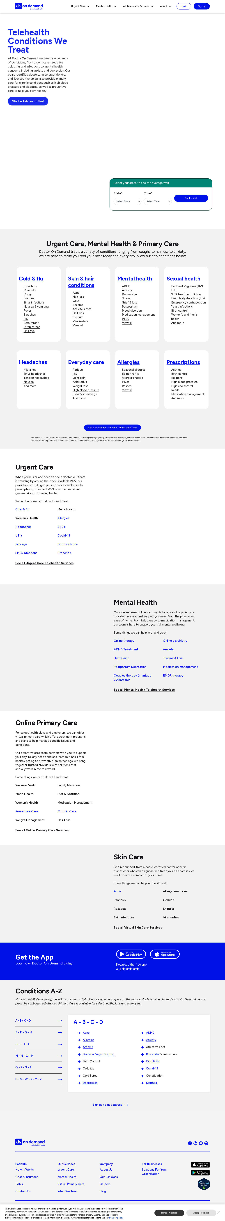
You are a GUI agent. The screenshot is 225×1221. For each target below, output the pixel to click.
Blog (103, 1191)
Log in (184, 6)
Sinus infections (34, 302)
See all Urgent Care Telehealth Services (44, 563)
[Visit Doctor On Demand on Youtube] (201, 1143)
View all (78, 325)
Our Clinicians (109, 1177)
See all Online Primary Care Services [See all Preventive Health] (42, 830)
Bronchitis (30, 286)
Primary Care (66, 1003)
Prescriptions (183, 362)
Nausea (29, 382)
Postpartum (130, 306)
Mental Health (104, 6)
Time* (148, 193)
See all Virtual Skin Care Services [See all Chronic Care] (138, 927)
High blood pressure (86, 390)
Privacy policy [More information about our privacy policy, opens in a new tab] (116, 1218)
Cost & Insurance (26, 1177)
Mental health (134, 278)
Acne (76, 292)
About (163, 6)
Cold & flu (31, 278)
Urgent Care (78, 6)
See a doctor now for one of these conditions (112, 427)
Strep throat (32, 327)
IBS (26, 319)
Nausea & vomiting (36, 306)
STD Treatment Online (186, 294)
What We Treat (67, 1191)
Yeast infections (182, 306)
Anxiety (127, 290)
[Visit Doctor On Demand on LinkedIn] (195, 1143)
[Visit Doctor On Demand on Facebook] (190, 1143)
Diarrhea (29, 298)
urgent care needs (46, 62)
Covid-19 (30, 290)
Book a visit (191, 198)
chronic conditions (31, 82)
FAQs (19, 1184)
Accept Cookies (201, 1213)
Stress (126, 298)
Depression (129, 294)
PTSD (125, 319)
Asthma (176, 369)
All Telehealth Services (136, 6)
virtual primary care (28, 736)
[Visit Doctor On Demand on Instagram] (206, 1143)
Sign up (202, 6)
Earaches (30, 314)
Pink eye (29, 331)
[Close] (219, 1212)
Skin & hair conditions (81, 281)
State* (118, 193)
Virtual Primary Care (70, 1184)
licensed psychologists (156, 612)
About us (106, 1169)
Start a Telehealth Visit (28, 101)
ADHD (126, 286)
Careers (105, 1184)
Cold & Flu (153, 1061)
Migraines (30, 369)
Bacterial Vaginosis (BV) (187, 286)
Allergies (128, 362)
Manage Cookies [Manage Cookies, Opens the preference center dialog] (169, 1213)
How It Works (24, 1169)
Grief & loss (129, 302)
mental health (53, 66)
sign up (102, 999)
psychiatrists (185, 612)
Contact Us (23, 1191)
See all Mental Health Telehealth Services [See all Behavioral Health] (144, 689)
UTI (173, 290)
